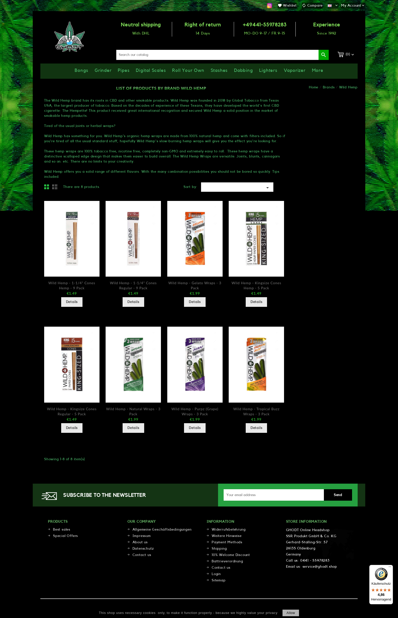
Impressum (141, 536)
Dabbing (243, 70)
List (55, 188)
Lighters (268, 70)
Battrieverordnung (227, 561)
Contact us (141, 555)
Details (72, 302)
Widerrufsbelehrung (228, 529)
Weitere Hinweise (227, 536)
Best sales (61, 529)
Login (216, 574)
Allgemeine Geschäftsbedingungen (162, 529)
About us (140, 542)
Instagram (270, 6)
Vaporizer (295, 70)
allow (291, 613)
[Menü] (390, 568)
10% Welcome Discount (231, 555)
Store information (306, 522)
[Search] (222, 55)
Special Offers (65, 536)
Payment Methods (227, 542)
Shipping (219, 548)
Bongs (81, 70)
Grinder (103, 70)
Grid (48, 188)
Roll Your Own (188, 70)
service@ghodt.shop (320, 566)
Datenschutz (143, 548)
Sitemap (219, 580)
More (317, 70)
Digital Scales (151, 70)
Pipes (123, 70)
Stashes (219, 70)
